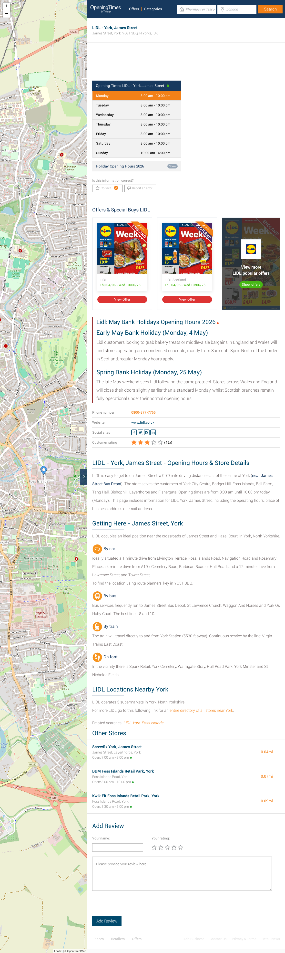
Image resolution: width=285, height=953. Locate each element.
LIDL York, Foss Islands (143, 723)
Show (172, 166)
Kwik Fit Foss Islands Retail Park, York (126, 796)
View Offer (122, 299)
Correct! (107, 188)
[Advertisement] (186, 65)
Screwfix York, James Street (117, 746)
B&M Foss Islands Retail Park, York (123, 771)
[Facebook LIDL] (134, 432)
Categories (153, 9)
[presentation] (129, 906)
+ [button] (6, 6)
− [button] (6, 14)
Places (98, 939)
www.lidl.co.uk (142, 422)
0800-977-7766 (143, 412)
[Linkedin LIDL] (153, 432)
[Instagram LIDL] (147, 432)
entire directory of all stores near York (201, 710)
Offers (134, 9)
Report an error (139, 188)
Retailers (118, 939)
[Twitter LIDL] (140, 432)
